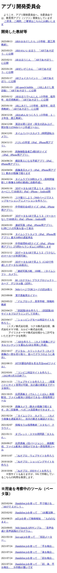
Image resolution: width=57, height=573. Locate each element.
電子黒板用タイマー (26, 295)
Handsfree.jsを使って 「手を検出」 (34, 546)
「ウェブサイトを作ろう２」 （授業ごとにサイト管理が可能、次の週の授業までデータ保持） (28, 384)
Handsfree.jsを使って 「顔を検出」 (34, 558)
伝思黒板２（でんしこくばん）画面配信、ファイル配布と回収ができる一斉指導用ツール (28, 397)
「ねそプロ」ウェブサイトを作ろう (34, 455)
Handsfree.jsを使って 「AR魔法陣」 (35, 512)
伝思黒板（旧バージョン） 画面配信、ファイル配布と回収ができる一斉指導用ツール (28, 446)
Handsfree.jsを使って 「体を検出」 (34, 552)
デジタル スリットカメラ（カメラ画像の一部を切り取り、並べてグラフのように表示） (28, 354)
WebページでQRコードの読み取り (33, 289)
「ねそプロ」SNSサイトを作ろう (33, 471)
